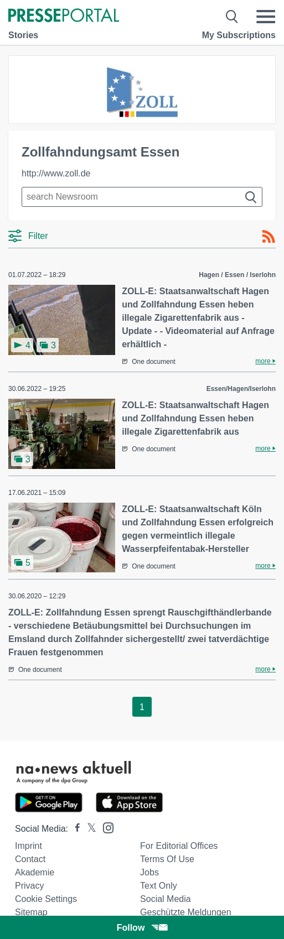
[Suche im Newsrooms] (142, 197)
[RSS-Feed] (268, 237)
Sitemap (31, 912)
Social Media (165, 899)
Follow (142, 927)
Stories (23, 35)
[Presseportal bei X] (88, 828)
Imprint (28, 846)
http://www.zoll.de (56, 173)
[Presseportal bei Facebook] (74, 828)
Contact (30, 859)
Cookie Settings (46, 899)
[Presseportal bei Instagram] (104, 827)
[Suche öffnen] (232, 16)
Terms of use (167, 859)
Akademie (34, 872)
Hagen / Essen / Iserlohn (237, 275)
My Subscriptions (239, 35)
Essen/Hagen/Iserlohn (241, 389)
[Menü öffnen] (266, 16)
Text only (158, 885)
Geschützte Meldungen (185, 912)
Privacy (29, 885)
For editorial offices (179, 846)
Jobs (149, 872)
